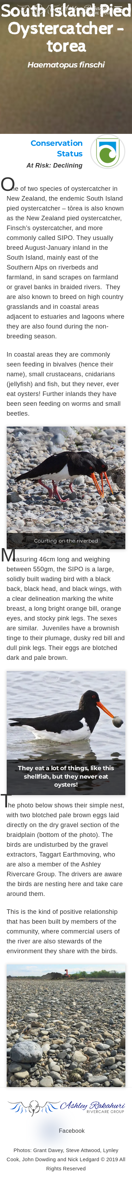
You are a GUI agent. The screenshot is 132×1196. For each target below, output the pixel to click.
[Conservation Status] (107, 165)
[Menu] (118, 9)
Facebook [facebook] (65, 1130)
